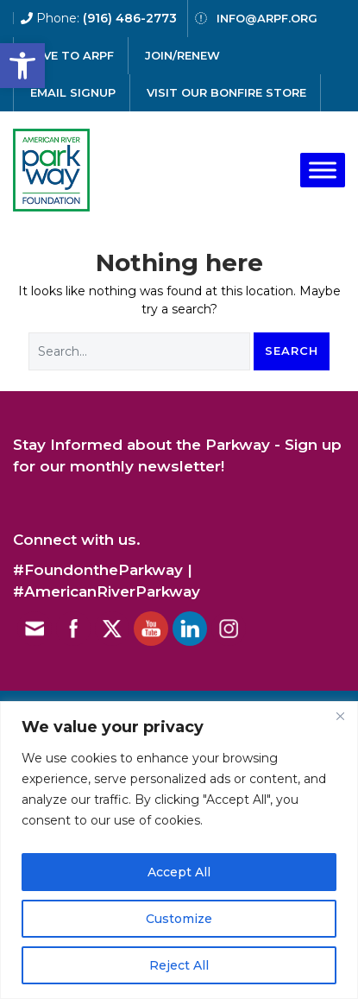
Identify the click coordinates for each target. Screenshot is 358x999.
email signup (73, 92)
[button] (22, 65)
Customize (179, 918)
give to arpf (72, 55)
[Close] (340, 715)
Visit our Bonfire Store (226, 92)
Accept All (179, 872)
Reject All (179, 965)
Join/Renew (182, 55)
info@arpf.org (267, 18)
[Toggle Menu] (322, 169)
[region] (179, 850)
